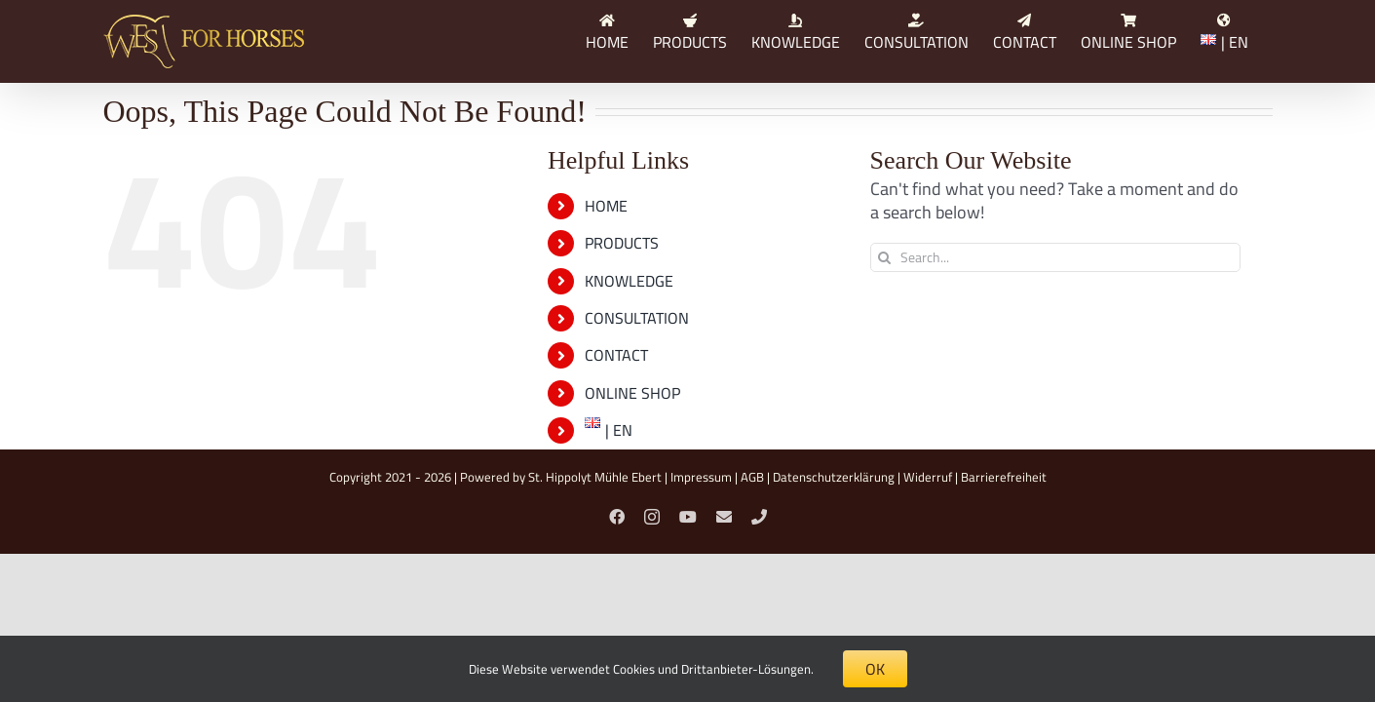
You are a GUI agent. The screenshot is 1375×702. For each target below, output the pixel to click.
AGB (752, 476)
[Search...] (1055, 257)
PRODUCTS (622, 242)
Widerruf (927, 476)
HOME (606, 205)
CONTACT (616, 355)
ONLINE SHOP (632, 393)
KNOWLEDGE (629, 280)
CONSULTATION (637, 317)
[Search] (884, 257)
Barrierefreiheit (1004, 476)
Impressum (701, 476)
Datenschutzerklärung (834, 476)
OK (875, 668)
